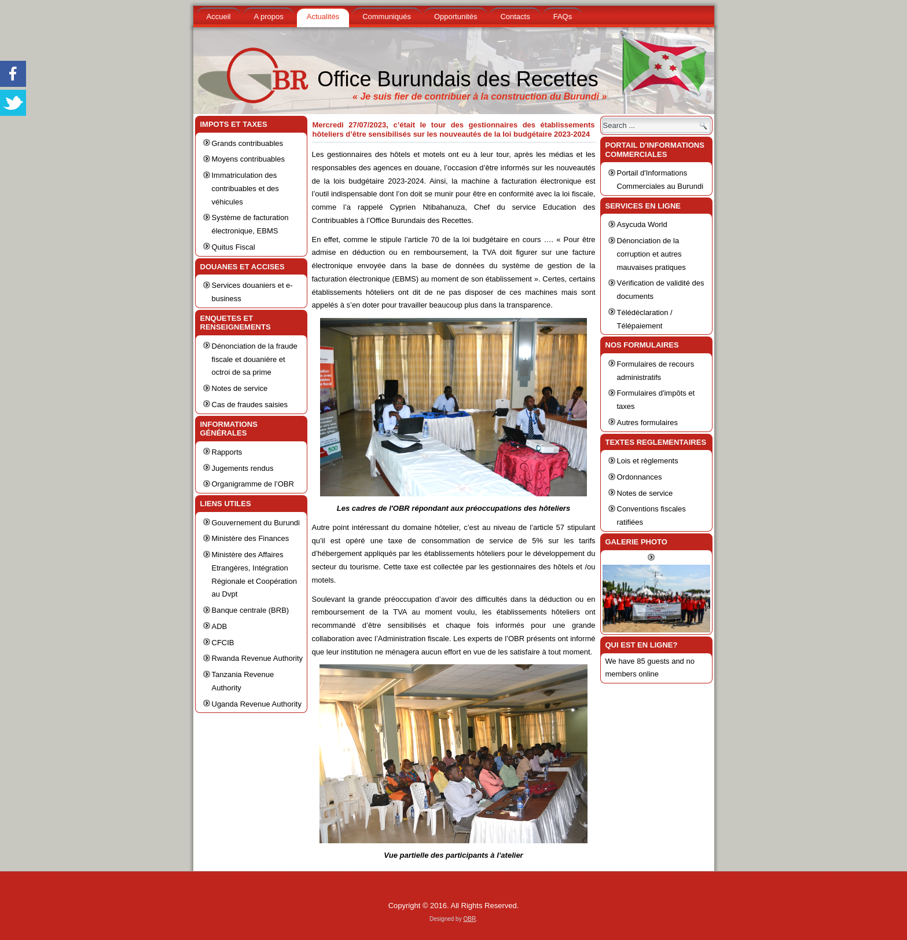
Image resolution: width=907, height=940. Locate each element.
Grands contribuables (248, 143)
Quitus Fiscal (233, 247)
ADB (219, 626)
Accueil (219, 16)
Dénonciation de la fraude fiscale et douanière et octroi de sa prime (255, 359)
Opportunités (455, 16)
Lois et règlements (647, 460)
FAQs (562, 16)
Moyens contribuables (248, 159)
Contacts (515, 16)
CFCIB (223, 642)
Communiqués (386, 16)
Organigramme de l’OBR (253, 484)
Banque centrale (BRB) (250, 610)
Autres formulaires (647, 422)
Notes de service (240, 388)
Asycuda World (642, 224)
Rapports (227, 452)
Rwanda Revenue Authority (257, 658)
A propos (268, 16)
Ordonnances (639, 477)
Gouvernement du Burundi (256, 522)
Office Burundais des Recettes (457, 79)
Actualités (323, 16)
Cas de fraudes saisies (250, 404)
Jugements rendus (243, 468)
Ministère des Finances (250, 538)
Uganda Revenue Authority (257, 704)
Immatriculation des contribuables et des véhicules (245, 188)
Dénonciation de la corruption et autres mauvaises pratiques (651, 254)
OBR (469, 919)
